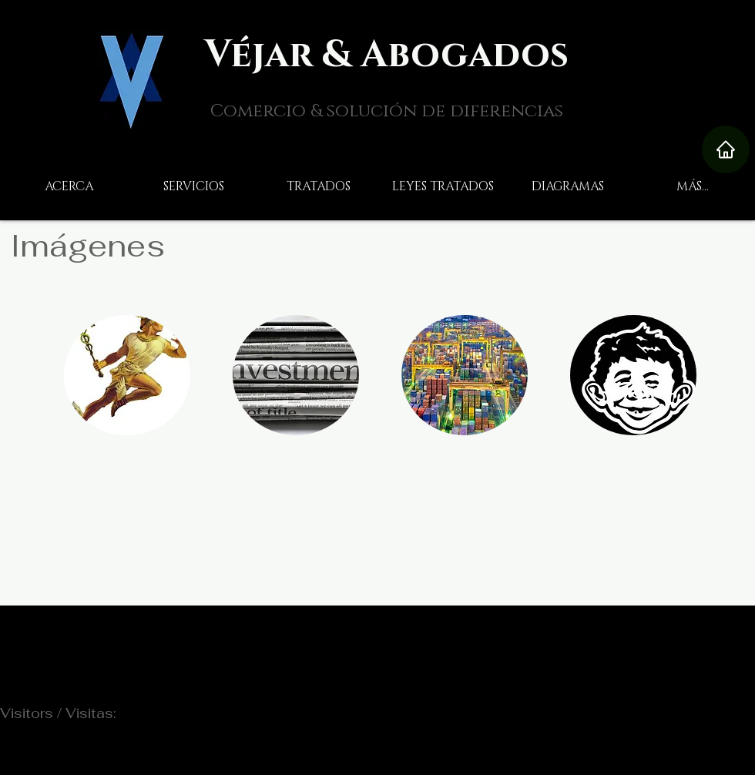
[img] (296, 375)
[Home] (726, 149)
